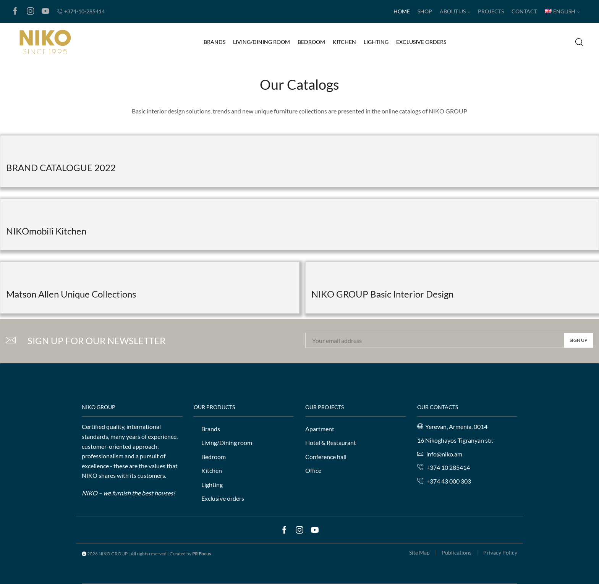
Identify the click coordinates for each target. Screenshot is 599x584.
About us (455, 11)
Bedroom (311, 42)
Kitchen (344, 42)
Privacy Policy (500, 552)
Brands (214, 42)
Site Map (419, 552)
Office (313, 470)
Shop (425, 11)
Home (401, 11)
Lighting (376, 42)
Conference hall (325, 456)
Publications (456, 552)
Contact (524, 11)
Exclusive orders (421, 42)
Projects (491, 11)
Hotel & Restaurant (330, 442)
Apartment (319, 428)
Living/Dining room (261, 42)
